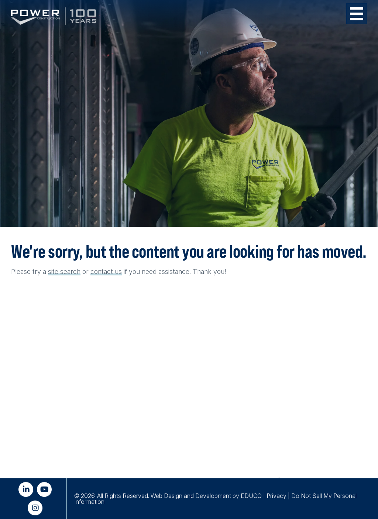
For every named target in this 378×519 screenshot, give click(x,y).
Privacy (276, 495)
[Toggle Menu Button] (356, 13)
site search (64, 271)
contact (101, 271)
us (118, 271)
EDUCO (251, 495)
